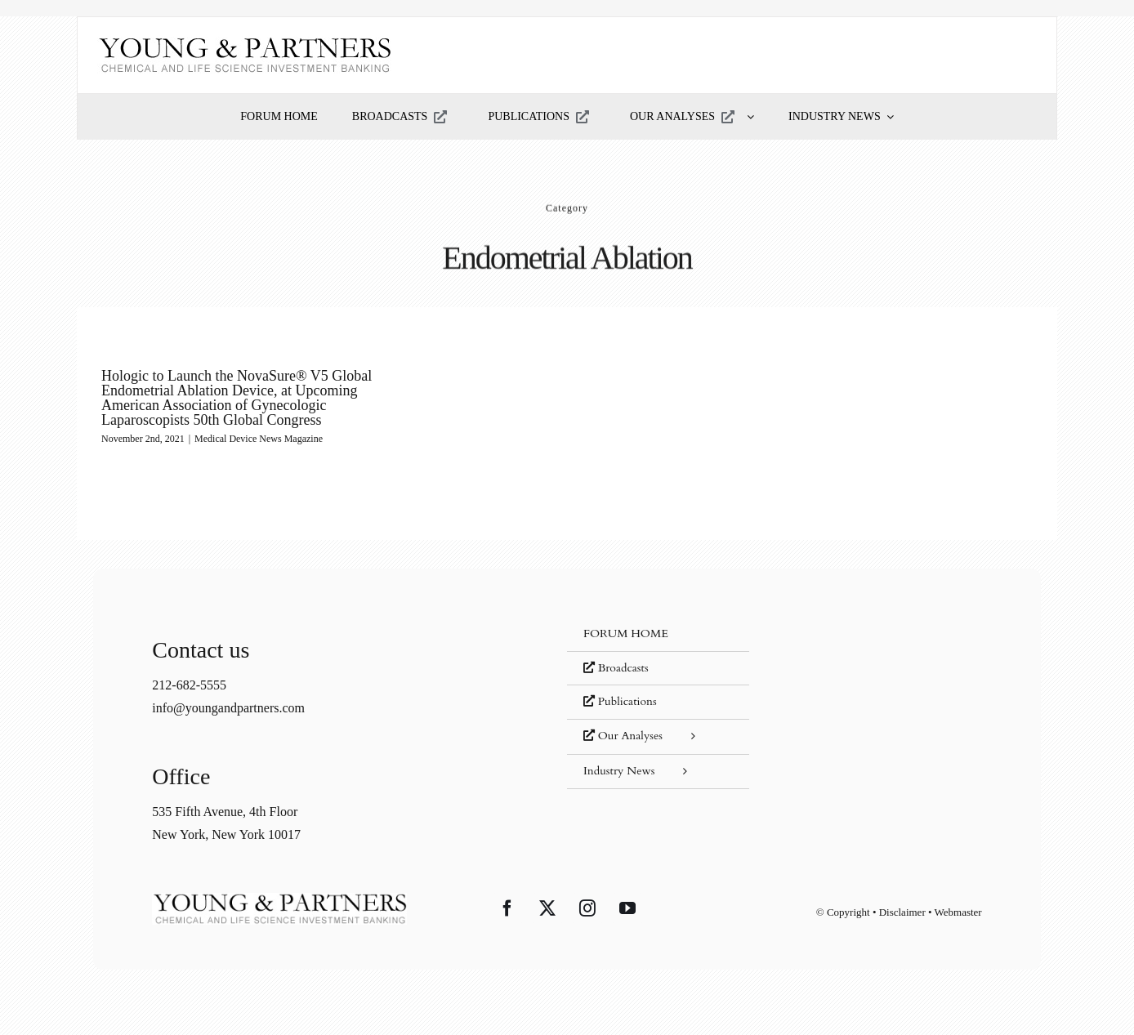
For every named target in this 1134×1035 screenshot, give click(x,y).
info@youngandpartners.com (228, 708)
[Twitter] (547, 908)
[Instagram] (587, 908)
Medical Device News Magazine (258, 438)
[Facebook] (507, 908)
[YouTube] (627, 908)
